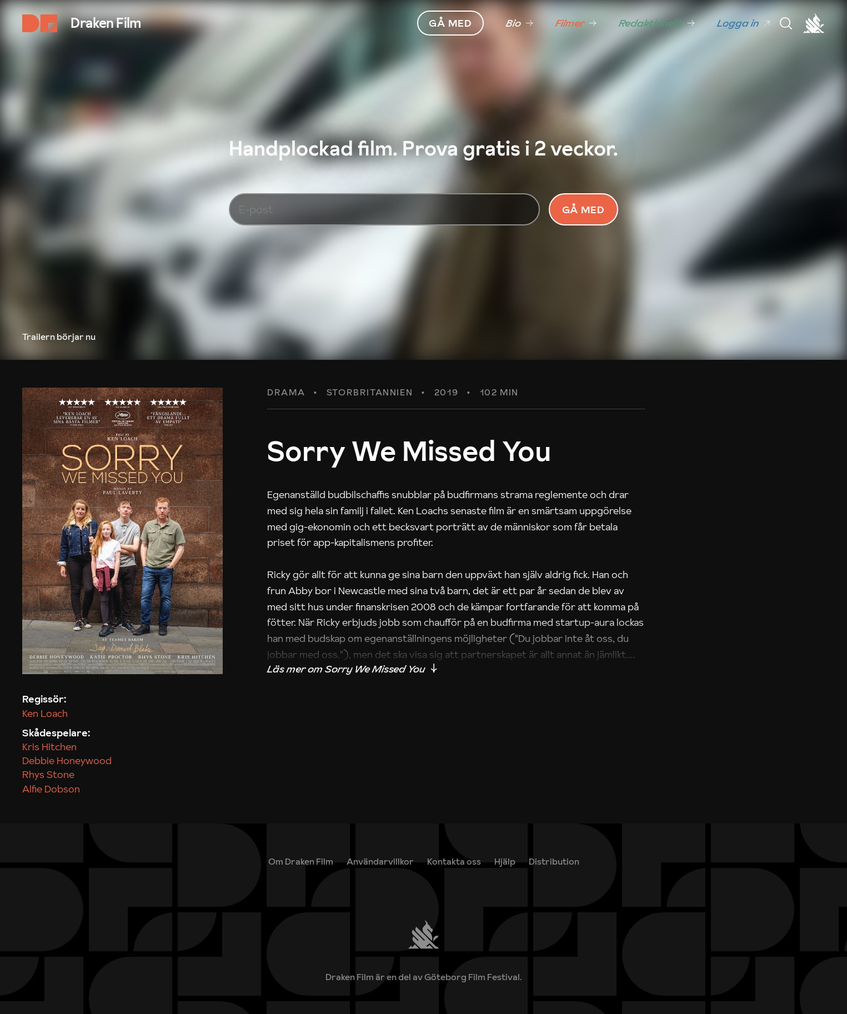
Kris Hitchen (49, 768)
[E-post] (384, 220)
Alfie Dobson (51, 810)
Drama (286, 414)
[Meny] (785, 23)
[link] (519, 23)
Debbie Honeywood (67, 782)
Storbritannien (370, 414)
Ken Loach (45, 734)
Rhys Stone (48, 796)
